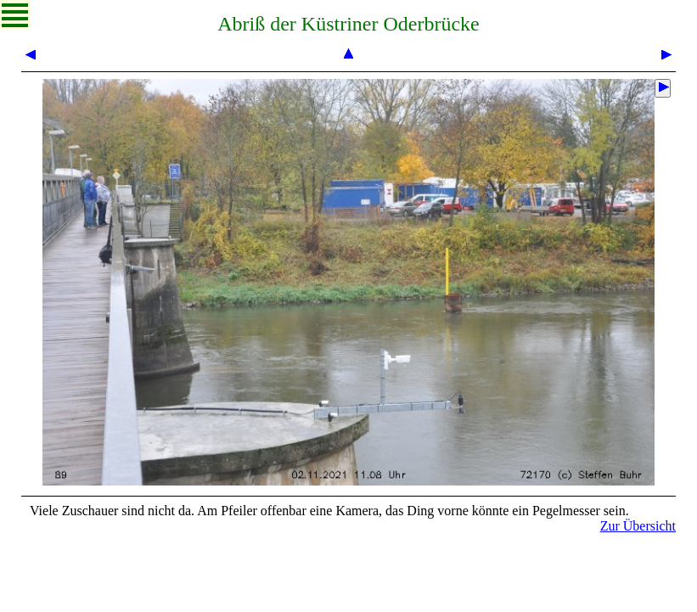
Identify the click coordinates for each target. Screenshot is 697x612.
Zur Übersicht (638, 526)
